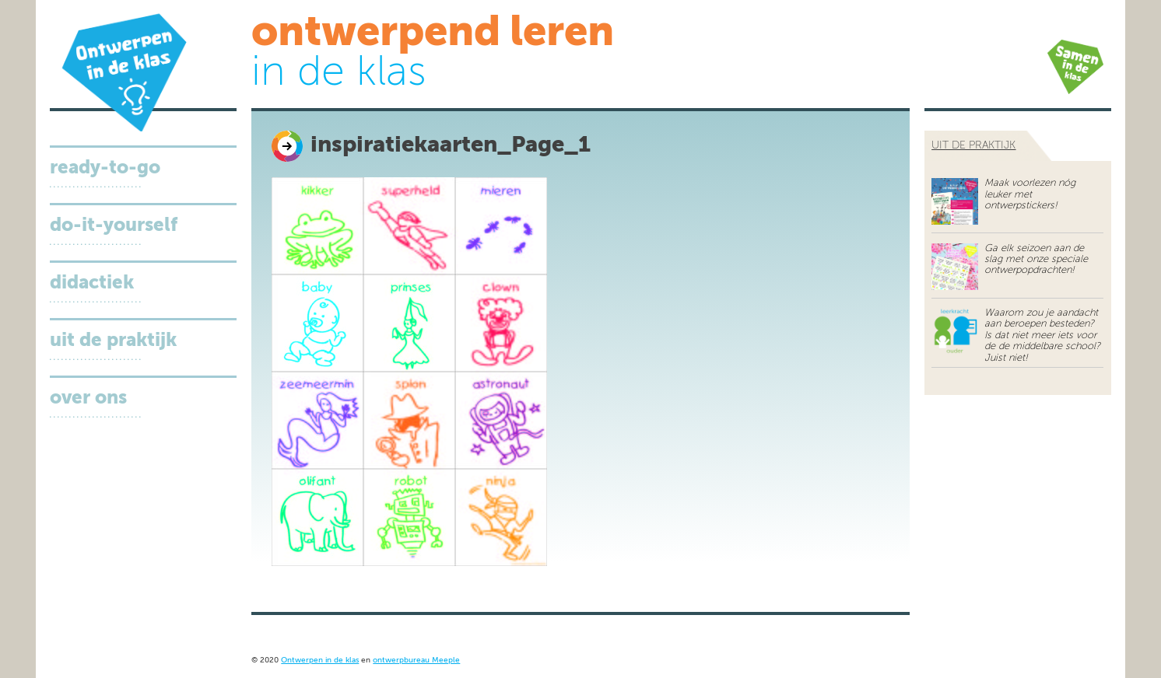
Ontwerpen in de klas (320, 660)
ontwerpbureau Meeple (416, 660)
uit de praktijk (973, 145)
